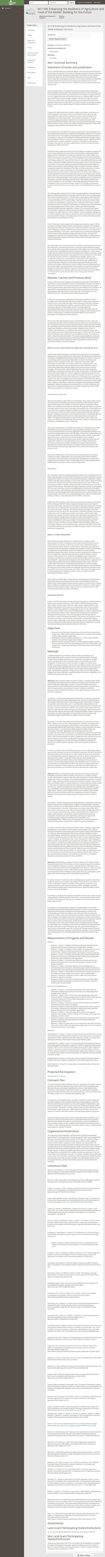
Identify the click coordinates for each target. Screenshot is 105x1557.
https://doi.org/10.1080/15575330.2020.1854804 (78, 1202)
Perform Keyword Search (57, 39)
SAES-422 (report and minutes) (32, 54)
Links (29, 78)
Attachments (31, 83)
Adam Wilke (53, 58)
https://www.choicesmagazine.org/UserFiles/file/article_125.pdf (76, 1425)
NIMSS (12, 2)
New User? (97, 2)
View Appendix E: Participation (57, 1076)
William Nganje (53, 51)
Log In (72, 2)
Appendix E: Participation (31, 41)
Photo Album (31, 73)
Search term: (52, 35)
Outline (29, 35)
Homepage (31, 30)
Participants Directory (31, 61)
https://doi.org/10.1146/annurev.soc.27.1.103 (71, 1410)
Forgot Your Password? (84, 2)
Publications (31, 67)
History (29, 48)
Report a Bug (84, 1555)
